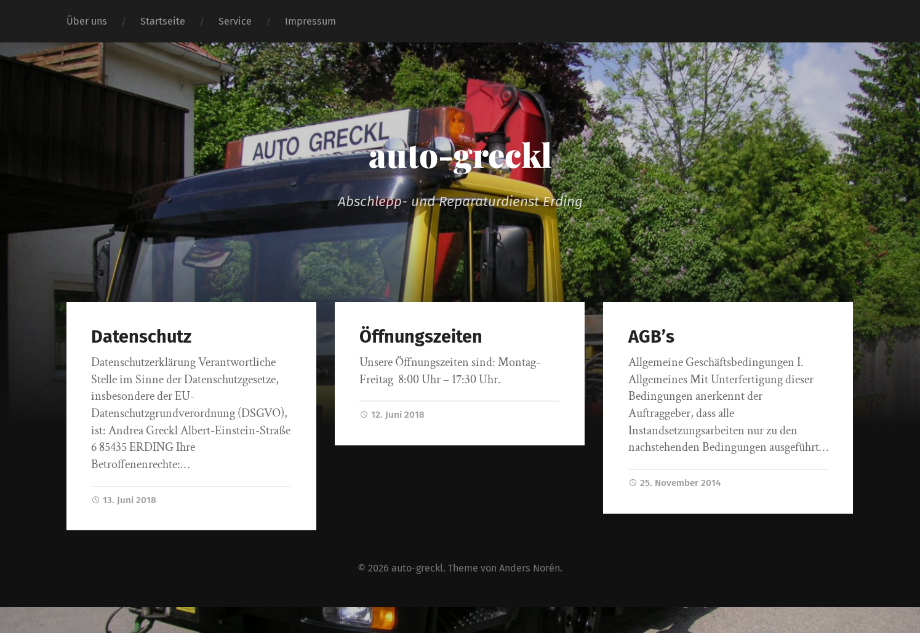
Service (235, 21)
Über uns (86, 21)
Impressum (310, 21)
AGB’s (651, 337)
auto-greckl (460, 154)
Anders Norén (529, 568)
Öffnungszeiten (420, 337)
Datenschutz (141, 337)
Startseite (162, 21)
